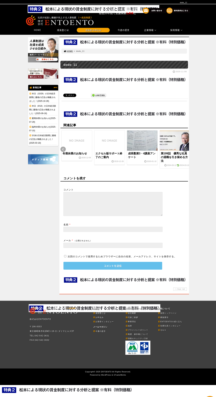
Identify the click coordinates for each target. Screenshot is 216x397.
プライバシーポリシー (137, 334)
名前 (66, 228)
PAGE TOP (179, 293)
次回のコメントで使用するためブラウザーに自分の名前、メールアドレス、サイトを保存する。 (122, 260)
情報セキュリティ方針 (137, 342)
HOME (37, 30)
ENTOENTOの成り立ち (170, 326)
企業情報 (150, 30)
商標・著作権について (137, 338)
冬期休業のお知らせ (75, 153)
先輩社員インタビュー (169, 330)
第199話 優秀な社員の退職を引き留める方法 (174, 157)
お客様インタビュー (103, 326)
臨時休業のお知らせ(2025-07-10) (42, 129)
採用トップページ (167, 317)
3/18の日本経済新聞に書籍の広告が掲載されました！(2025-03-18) (42, 139)
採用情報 (176, 30)
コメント (68, 189)
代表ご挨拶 (132, 321)
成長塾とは (63, 30)
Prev (63, 149)
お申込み (98, 321)
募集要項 (163, 321)
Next (185, 149)
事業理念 (131, 326)
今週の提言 (123, 30)
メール (67, 244)
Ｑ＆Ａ (162, 334)
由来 (129, 330)
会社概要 (131, 317)
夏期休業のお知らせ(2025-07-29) (42, 120)
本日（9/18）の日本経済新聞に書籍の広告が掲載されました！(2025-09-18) (42, 110)
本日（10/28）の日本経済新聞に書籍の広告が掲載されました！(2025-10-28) (42, 97)
